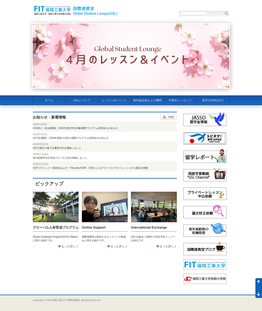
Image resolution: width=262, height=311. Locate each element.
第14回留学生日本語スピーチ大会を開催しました (60, 157)
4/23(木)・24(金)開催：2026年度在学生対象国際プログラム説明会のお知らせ (75, 128)
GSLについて (81, 100)
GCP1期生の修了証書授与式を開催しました (57, 148)
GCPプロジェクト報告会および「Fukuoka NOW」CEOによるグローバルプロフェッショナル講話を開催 (90, 167)
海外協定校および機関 (147, 100)
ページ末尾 (258, 293)
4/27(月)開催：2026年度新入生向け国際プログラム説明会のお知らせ (70, 138)
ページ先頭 (258, 283)
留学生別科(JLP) (212, 100)
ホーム (49, 100)
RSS (168, 117)
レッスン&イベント (114, 100)
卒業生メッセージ (180, 100)
